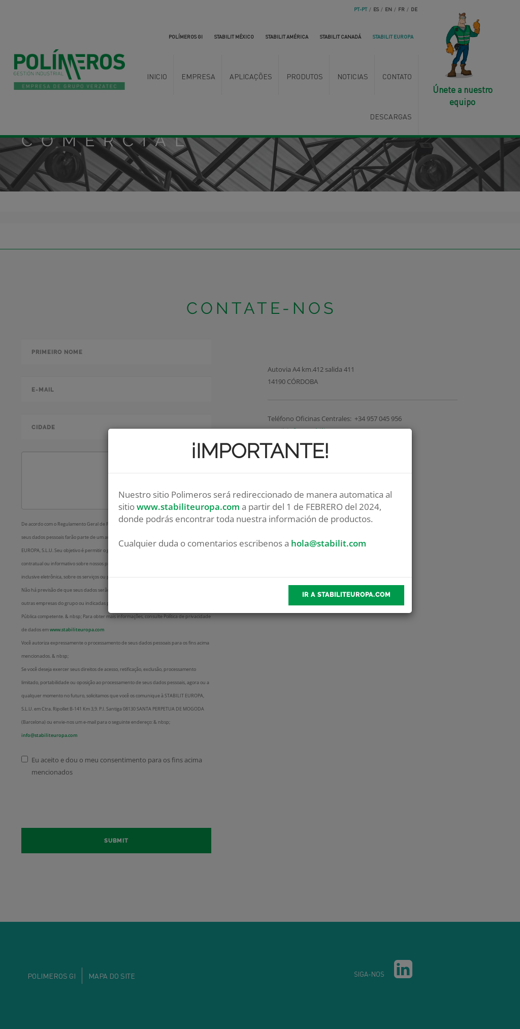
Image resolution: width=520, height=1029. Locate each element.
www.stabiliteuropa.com (188, 506)
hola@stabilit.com (328, 543)
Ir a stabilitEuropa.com (346, 594)
